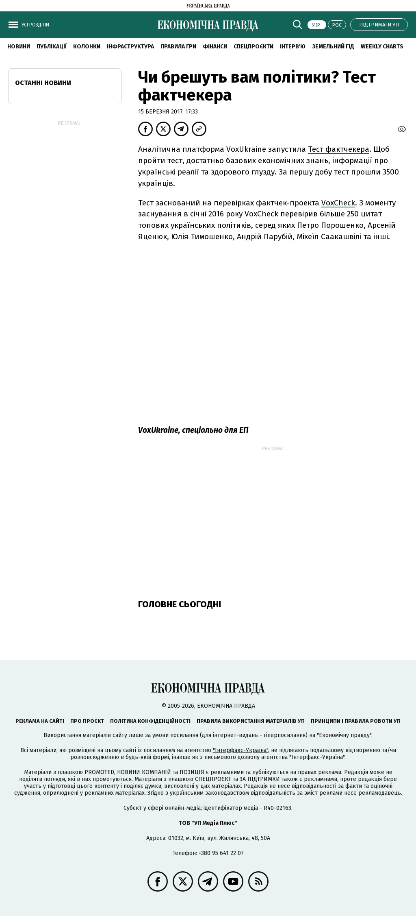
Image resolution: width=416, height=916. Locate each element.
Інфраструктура (130, 46)
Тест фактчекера (338, 149)
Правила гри (178, 46)
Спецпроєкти (253, 46)
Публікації (52, 46)
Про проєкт (87, 721)
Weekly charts (382, 46)
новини (18, 46)
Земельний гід (333, 46)
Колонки (86, 46)
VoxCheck (338, 202)
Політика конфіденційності (150, 721)
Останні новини (43, 83)
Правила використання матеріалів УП (251, 721)
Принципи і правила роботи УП (356, 721)
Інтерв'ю (293, 46)
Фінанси (215, 46)
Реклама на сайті (39, 721)
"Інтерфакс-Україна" (240, 750)
